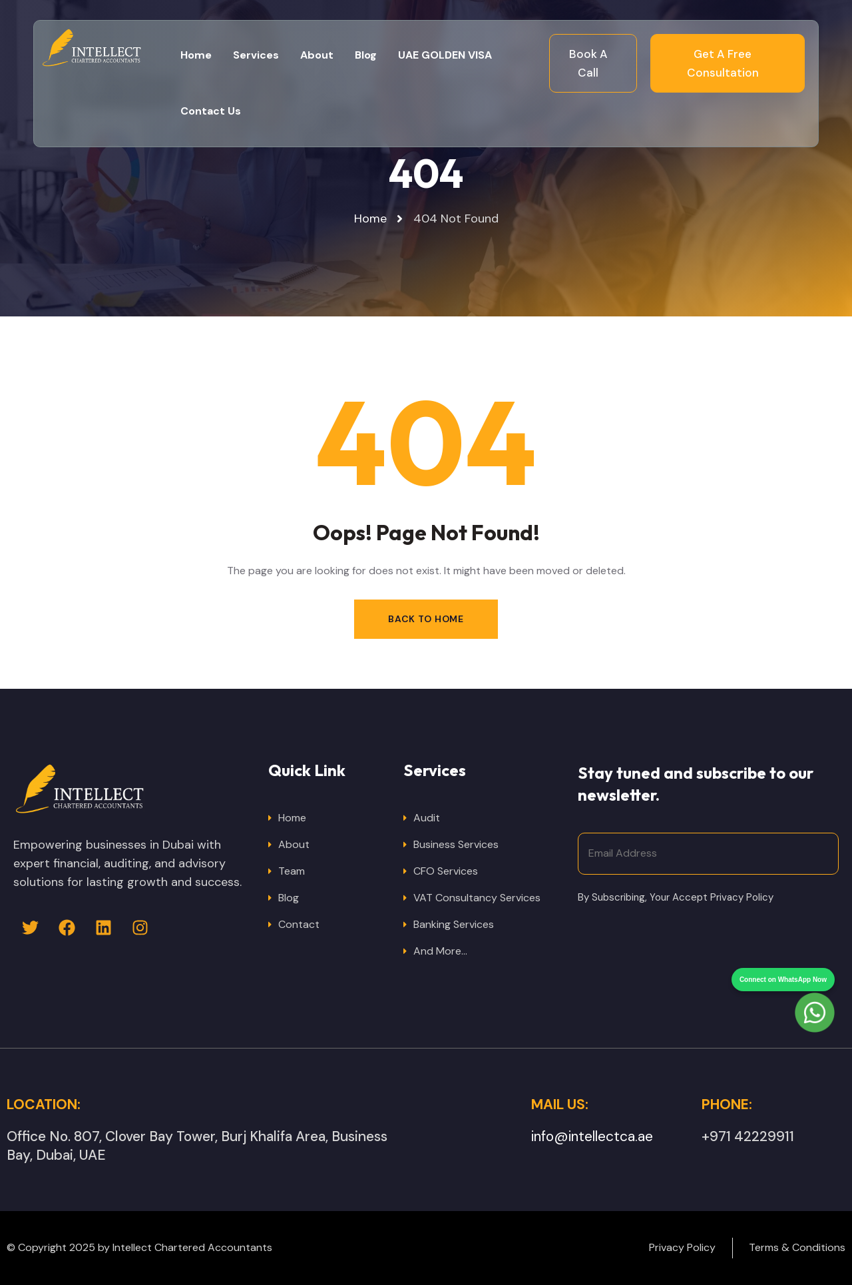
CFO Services (445, 871)
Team (291, 871)
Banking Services (453, 924)
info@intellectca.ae (592, 1136)
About (294, 844)
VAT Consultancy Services (476, 898)
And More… (440, 951)
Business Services (456, 844)
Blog (288, 898)
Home (292, 818)
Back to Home (425, 619)
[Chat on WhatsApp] (815, 988)
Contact (299, 924)
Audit (426, 818)
